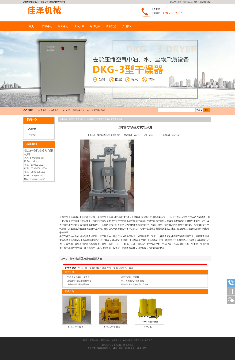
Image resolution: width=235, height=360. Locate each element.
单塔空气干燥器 (110, 268)
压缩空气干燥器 (67, 217)
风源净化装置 (78, 110)
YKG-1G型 (65, 110)
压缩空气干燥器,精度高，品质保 (134, 284)
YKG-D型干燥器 (112, 327)
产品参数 (32, 129)
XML (190, 2)
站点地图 (174, 2)
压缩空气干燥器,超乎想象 (78, 284)
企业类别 (32, 135)
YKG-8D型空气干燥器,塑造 (132, 281)
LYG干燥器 (53, 110)
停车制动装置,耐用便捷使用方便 (86, 258)
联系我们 (111, 26)
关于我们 (183, 2)
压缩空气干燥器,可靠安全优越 (109, 119)
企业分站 (79, 26)
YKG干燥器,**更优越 (130, 277)
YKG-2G (118, 217)
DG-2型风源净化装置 (96, 110)
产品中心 (47, 26)
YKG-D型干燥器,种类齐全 (78, 277)
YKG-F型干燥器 (86, 268)
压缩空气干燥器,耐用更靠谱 (79, 281)
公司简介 (127, 26)
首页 (31, 26)
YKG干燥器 (41, 110)
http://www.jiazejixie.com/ (34, 179)
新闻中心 (63, 26)
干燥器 (109, 217)
